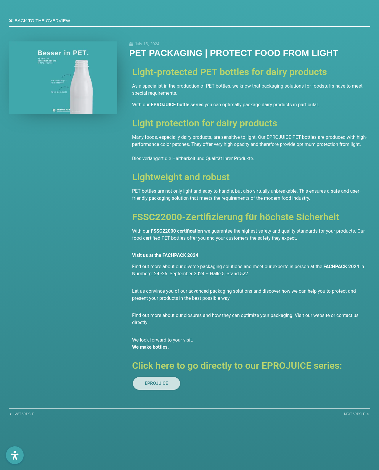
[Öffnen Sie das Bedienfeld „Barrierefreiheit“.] (15, 455)
